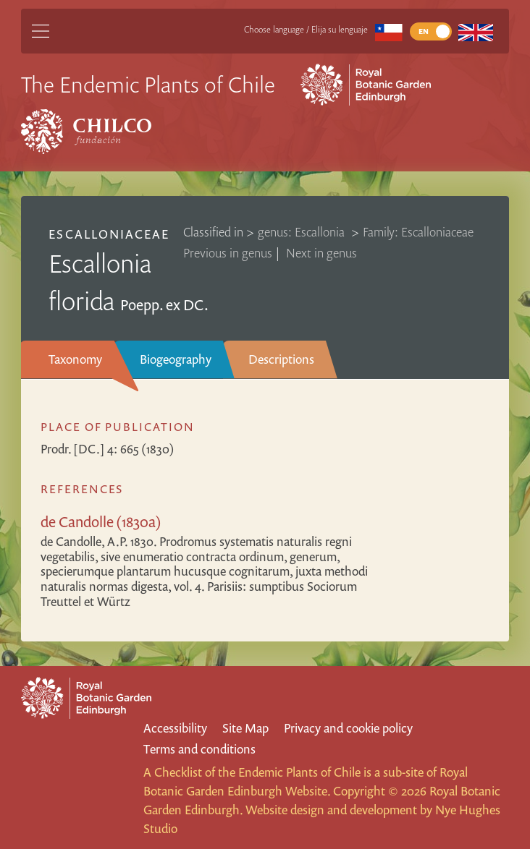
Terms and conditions (199, 749)
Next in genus (321, 252)
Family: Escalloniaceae (418, 231)
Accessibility (175, 728)
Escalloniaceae (109, 234)
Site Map (245, 728)
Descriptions (281, 359)
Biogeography (175, 359)
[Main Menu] (40, 31)
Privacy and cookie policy (348, 728)
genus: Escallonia (303, 231)
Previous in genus (227, 252)
